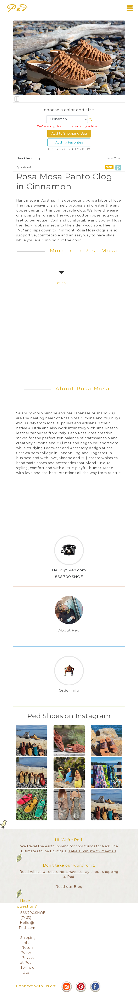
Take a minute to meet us (92, 851)
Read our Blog (69, 887)
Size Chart (114, 158)
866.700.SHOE (69, 576)
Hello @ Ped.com (69, 570)
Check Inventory (28, 158)
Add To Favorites (69, 142)
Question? (23, 167)
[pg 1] (62, 282)
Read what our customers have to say (54, 872)
